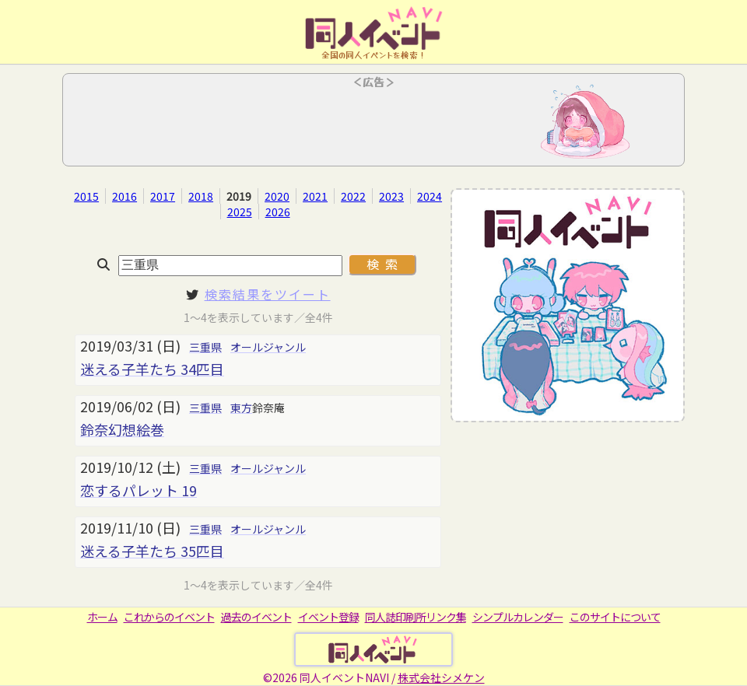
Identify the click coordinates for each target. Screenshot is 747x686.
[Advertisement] (373, 124)
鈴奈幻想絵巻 (122, 429)
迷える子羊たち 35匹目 (152, 551)
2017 (162, 196)
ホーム (102, 617)
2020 (277, 196)
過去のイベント (256, 617)
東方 (241, 407)
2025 (239, 211)
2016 (124, 196)
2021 (315, 196)
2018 (200, 196)
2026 (277, 211)
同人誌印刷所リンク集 (415, 617)
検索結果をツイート (268, 294)
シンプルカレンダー (517, 617)
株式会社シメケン (441, 677)
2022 (353, 196)
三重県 (205, 347)
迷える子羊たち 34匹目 (152, 369)
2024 (429, 196)
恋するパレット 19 (138, 490)
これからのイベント (169, 617)
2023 (391, 196)
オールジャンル (268, 347)
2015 (86, 196)
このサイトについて (615, 617)
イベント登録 (328, 617)
